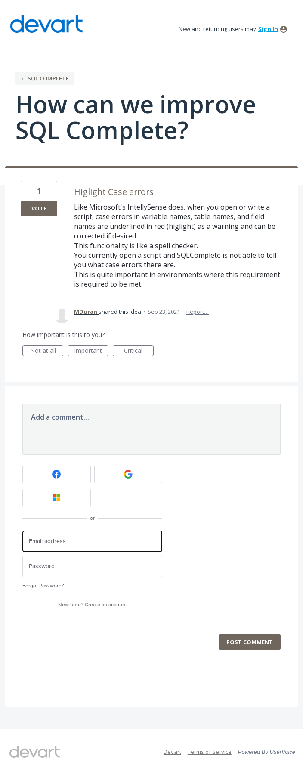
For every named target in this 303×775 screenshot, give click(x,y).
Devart (172, 752)
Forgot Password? (43, 586)
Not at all (47, 351)
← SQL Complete (45, 78)
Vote (38, 208)
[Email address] (92, 542)
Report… (197, 311)
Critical (139, 351)
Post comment (249, 642)
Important (91, 351)
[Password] (92, 566)
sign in (268, 29)
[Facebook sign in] (56, 474)
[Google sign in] (128, 474)
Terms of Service (210, 752)
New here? (92, 605)
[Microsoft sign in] (56, 497)
